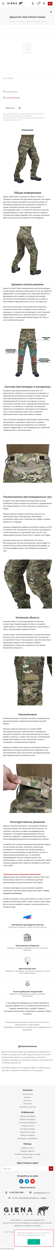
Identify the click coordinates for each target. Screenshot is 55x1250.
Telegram (27, 1181)
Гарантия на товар (27, 1132)
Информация (27, 1112)
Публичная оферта (27, 1119)
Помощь (27, 1144)
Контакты (27, 1100)
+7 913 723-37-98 (16, 1192)
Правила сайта (27, 1148)
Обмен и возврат (27, 1135)
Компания (27, 1090)
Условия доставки (27, 1129)
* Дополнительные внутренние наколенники (22, 874)
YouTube (32, 1181)
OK (34, 1242)
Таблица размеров (27, 1116)
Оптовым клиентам (27, 1107)
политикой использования (26, 1235)
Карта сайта (27, 1157)
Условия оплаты (27, 1126)
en (50, 3)
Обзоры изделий (27, 1151)
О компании (27, 1094)
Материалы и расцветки (27, 1138)
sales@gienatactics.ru (41, 1193)
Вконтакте (21, 1181)
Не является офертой (27, 1122)
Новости (27, 1097)
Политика (27, 1103)
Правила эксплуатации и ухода (27, 1154)
